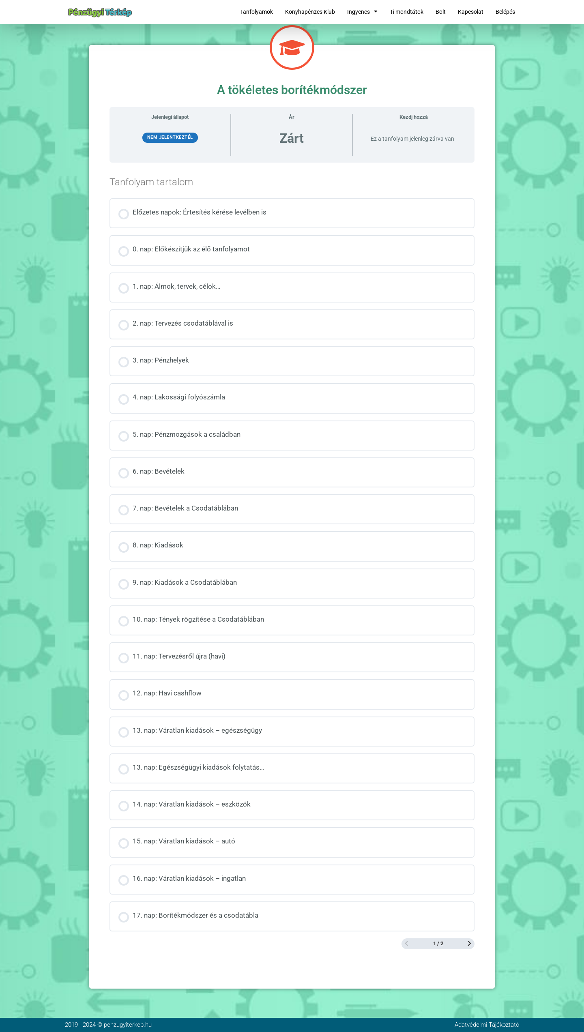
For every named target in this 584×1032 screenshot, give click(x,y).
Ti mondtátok (406, 12)
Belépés (505, 12)
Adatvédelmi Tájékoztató (487, 1024)
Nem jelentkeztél (170, 137)
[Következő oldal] (469, 944)
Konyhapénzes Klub (310, 12)
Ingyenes (362, 12)
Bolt (441, 12)
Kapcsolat (470, 12)
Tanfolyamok (256, 12)
